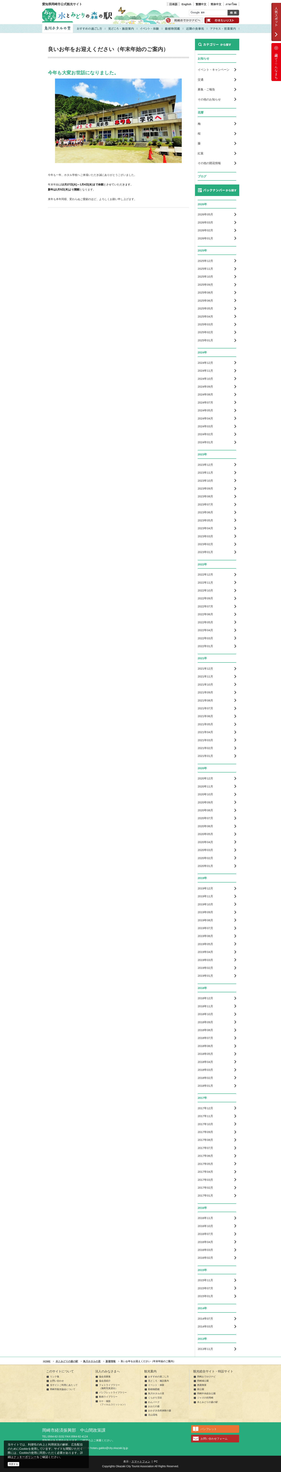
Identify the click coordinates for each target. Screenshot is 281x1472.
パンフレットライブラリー (113, 1392)
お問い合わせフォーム (214, 1438)
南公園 (200, 1389)
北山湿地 (152, 1414)
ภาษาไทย (231, 4)
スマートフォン (140, 1461)
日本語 (173, 4)
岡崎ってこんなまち (276, 62)
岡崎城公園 (203, 1380)
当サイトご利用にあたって (64, 1385)
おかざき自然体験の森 (159, 1410)
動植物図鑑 (154, 1389)
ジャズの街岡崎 (205, 1397)
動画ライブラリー (108, 1396)
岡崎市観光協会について (62, 1389)
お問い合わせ (57, 1380)
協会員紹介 (105, 1380)
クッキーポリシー (25, 1457)
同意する (13, 1464)
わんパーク (154, 1402)
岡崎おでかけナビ (206, 1376)
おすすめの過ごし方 (158, 1376)
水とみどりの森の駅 (207, 1402)
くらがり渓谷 (155, 1397)
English (186, 4)
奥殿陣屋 (201, 1385)
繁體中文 (201, 4)
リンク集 (54, 1376)
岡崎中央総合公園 (206, 1393)
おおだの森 (154, 1406)
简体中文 (216, 4)
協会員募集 (105, 1376)
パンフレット (209, 1429)
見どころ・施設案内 (158, 1380)
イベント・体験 (156, 1385)
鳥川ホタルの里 (156, 1393)
